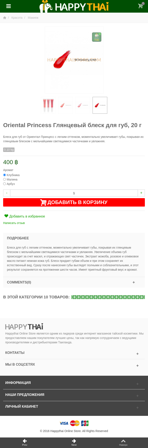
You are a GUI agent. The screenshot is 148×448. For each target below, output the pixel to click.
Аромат (8, 170)
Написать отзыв (14, 223)
